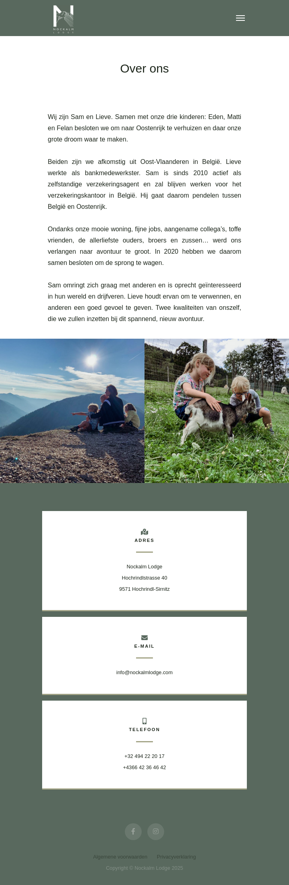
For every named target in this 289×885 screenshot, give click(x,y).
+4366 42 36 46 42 (144, 767)
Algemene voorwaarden (120, 857)
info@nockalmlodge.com (144, 672)
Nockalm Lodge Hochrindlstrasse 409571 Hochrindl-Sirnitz (144, 578)
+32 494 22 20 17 (144, 756)
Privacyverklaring (176, 857)
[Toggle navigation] (240, 18)
